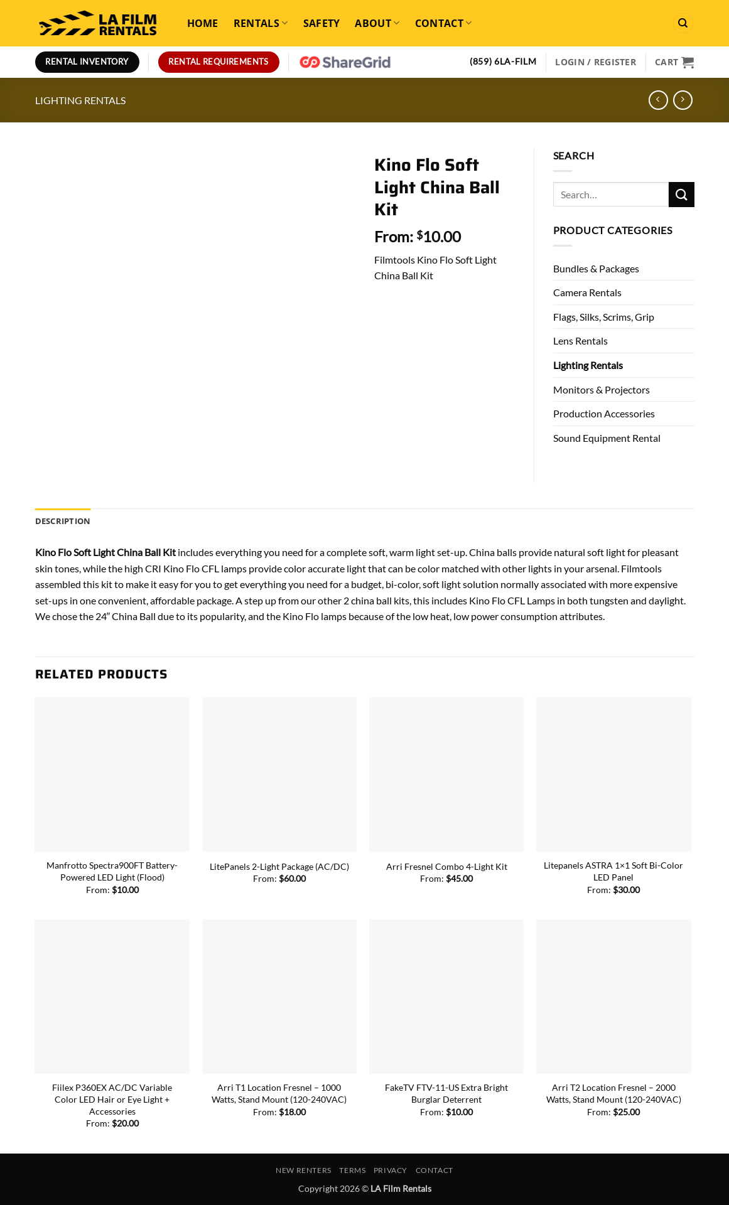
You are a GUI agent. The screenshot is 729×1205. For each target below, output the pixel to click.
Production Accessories (604, 413)
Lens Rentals (580, 340)
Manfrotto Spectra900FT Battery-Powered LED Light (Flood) (112, 871)
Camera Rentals (587, 292)
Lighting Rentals (80, 100)
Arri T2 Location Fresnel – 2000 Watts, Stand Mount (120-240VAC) (613, 1093)
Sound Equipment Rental (607, 438)
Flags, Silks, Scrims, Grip (603, 317)
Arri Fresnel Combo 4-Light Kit (446, 866)
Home (203, 23)
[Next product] (658, 100)
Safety (321, 23)
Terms (352, 1170)
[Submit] (681, 194)
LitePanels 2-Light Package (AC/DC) (279, 866)
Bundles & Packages (596, 268)
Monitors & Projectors (601, 389)
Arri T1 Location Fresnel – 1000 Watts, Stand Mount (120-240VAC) (279, 1093)
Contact (443, 23)
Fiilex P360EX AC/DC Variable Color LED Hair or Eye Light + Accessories (112, 1099)
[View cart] (674, 62)
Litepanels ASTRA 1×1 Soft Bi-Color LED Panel (613, 871)
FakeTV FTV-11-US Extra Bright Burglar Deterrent (446, 1093)
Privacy (391, 1170)
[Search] (683, 23)
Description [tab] (63, 521)
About (377, 23)
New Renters (304, 1170)
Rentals (261, 23)
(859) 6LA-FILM (503, 61)
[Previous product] (683, 100)
